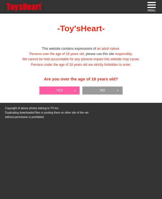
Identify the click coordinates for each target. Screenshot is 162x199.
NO (102, 90)
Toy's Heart (25, 7)
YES (59, 90)
